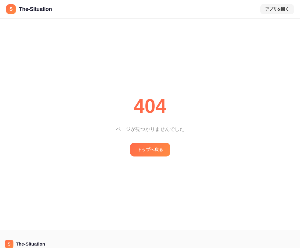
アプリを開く (277, 9)
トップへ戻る (150, 149)
